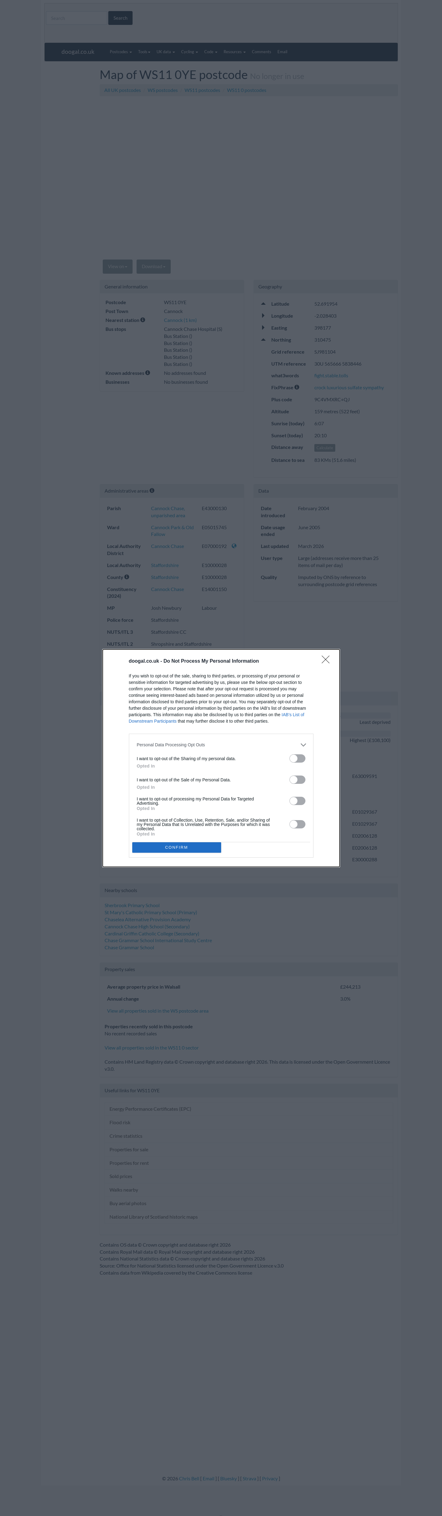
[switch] (297, 758)
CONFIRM (176, 847)
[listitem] (221, 745)
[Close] (327, 661)
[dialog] (221, 758)
